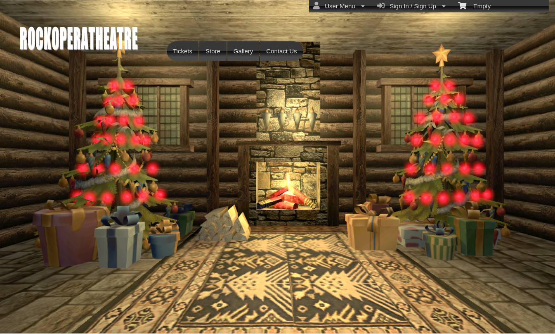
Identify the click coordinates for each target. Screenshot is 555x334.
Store (212, 51)
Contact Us (281, 51)
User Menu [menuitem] (339, 5)
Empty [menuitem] (474, 5)
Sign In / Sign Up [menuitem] (411, 5)
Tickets (182, 51)
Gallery (243, 51)
